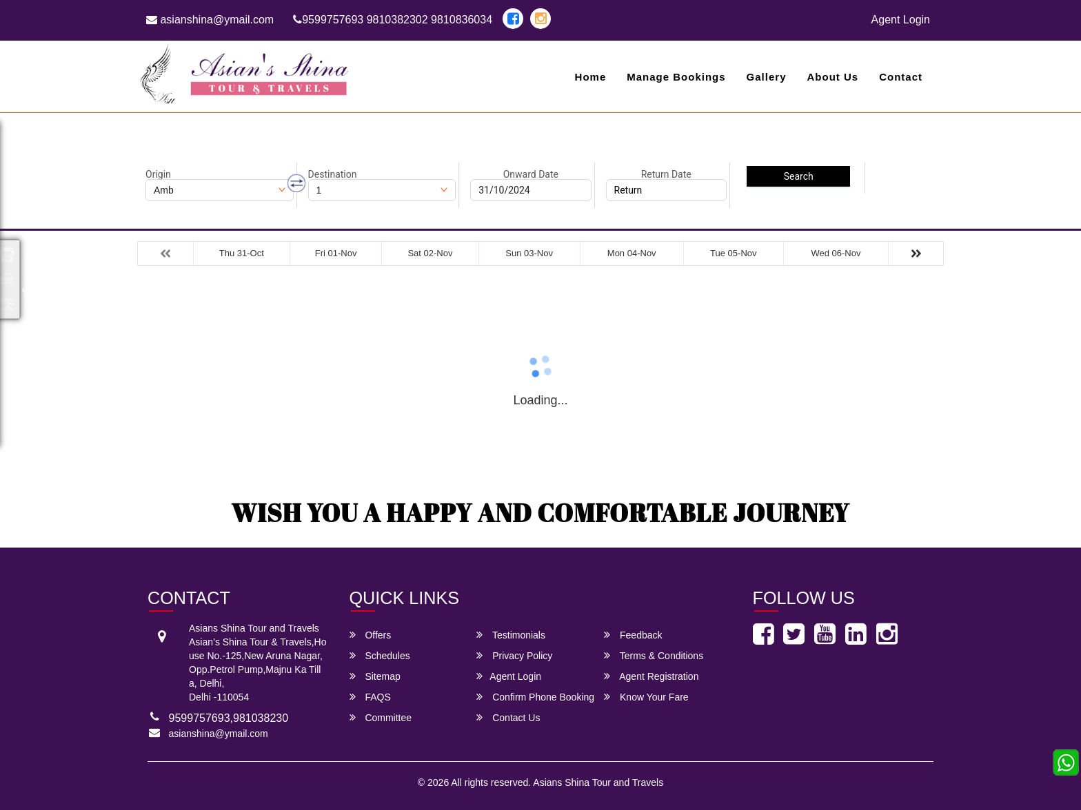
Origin (158, 174)
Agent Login (900, 19)
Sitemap (375, 676)
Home (591, 77)
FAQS (370, 697)
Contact (900, 77)
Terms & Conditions (653, 655)
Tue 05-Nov (733, 253)
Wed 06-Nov (835, 253)
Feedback (633, 635)
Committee (381, 717)
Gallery (767, 77)
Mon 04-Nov (631, 253)
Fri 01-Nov (336, 253)
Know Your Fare (646, 697)
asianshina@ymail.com (210, 19)
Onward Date (530, 174)
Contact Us (508, 717)
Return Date (666, 174)
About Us (832, 77)
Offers (371, 635)
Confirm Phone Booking (535, 697)
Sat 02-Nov (429, 253)
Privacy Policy (514, 655)
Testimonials (510, 635)
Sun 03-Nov (529, 253)
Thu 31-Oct (241, 253)
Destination (332, 174)
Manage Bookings (676, 77)
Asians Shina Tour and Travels (598, 782)
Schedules (380, 655)
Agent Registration (651, 676)
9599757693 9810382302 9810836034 (392, 19)
